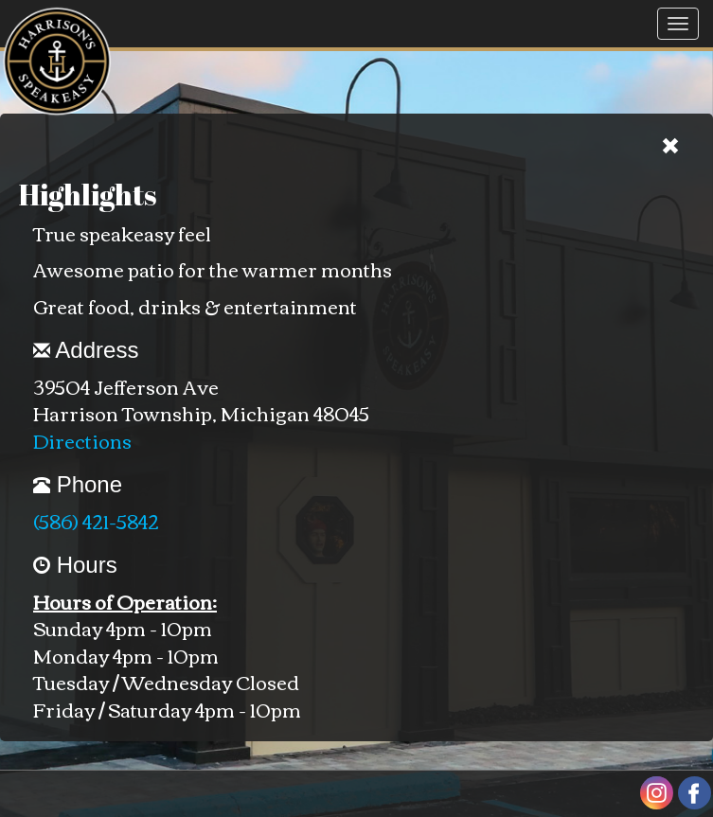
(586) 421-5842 (96, 520)
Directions (82, 439)
